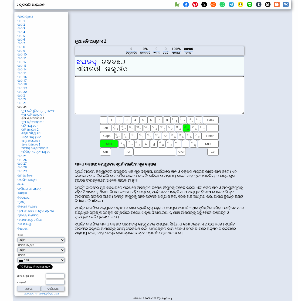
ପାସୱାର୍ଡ (21, 282)
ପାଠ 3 (21, 28)
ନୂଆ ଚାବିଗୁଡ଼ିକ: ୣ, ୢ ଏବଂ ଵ (37, 110)
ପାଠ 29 (22, 171)
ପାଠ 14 (22, 69)
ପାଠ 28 (22, 167)
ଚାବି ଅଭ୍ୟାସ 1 (30, 125)
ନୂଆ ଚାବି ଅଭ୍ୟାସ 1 (32, 114)
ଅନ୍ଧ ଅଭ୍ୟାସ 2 (30, 144)
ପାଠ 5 (21, 35)
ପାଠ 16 (22, 76)
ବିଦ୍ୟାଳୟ (23, 197)
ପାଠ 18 (22, 84)
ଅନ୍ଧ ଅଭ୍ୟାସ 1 (30, 140)
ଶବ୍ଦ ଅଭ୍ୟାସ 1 (31, 133)
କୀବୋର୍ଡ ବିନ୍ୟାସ (27, 206)
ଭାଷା (20, 235)
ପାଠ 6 (21, 39)
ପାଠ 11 (22, 58)
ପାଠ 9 (21, 50)
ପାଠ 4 (21, 32)
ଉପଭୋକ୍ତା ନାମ (25, 276)
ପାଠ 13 (22, 65)
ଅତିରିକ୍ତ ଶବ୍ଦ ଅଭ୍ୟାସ (35, 151)
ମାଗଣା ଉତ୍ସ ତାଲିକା (29, 219)
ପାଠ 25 (22, 156)
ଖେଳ (20, 184)
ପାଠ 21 (22, 95)
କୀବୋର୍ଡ (21, 255)
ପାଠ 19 (22, 88)
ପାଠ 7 (21, 43)
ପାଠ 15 (22, 73)
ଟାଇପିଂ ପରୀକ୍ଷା (27, 179)
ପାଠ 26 (22, 159)
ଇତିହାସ (22, 193)
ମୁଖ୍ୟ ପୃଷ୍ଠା (25, 16)
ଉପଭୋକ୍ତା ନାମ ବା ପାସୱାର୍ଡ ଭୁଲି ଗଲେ (41, 293)
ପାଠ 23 (22, 102)
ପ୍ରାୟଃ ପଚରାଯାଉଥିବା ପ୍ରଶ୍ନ (35, 210)
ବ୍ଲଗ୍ (20, 202)
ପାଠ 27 (22, 163)
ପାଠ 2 (21, 24)
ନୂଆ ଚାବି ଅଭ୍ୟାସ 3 (32, 122)
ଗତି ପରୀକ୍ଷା (25, 175)
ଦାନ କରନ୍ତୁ (24, 224)
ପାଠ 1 (21, 20)
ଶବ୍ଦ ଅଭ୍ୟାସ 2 (31, 136)
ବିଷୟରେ (22, 228)
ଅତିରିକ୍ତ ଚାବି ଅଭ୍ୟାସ (34, 148)
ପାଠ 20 (22, 91)
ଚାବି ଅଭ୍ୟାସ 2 (30, 129)
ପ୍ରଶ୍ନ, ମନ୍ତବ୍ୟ (28, 215)
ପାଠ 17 (22, 80)
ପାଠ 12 (22, 61)
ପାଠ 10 (22, 54)
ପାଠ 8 (21, 46)
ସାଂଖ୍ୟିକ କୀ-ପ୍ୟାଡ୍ (29, 188)
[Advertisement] (159, 23)
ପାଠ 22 (22, 99)
